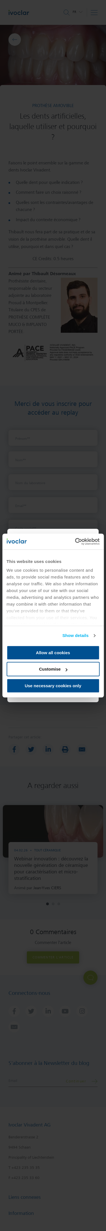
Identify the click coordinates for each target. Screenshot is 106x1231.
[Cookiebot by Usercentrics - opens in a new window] (75, 541)
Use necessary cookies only (53, 685)
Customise (53, 669)
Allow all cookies (53, 652)
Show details (75, 635)
